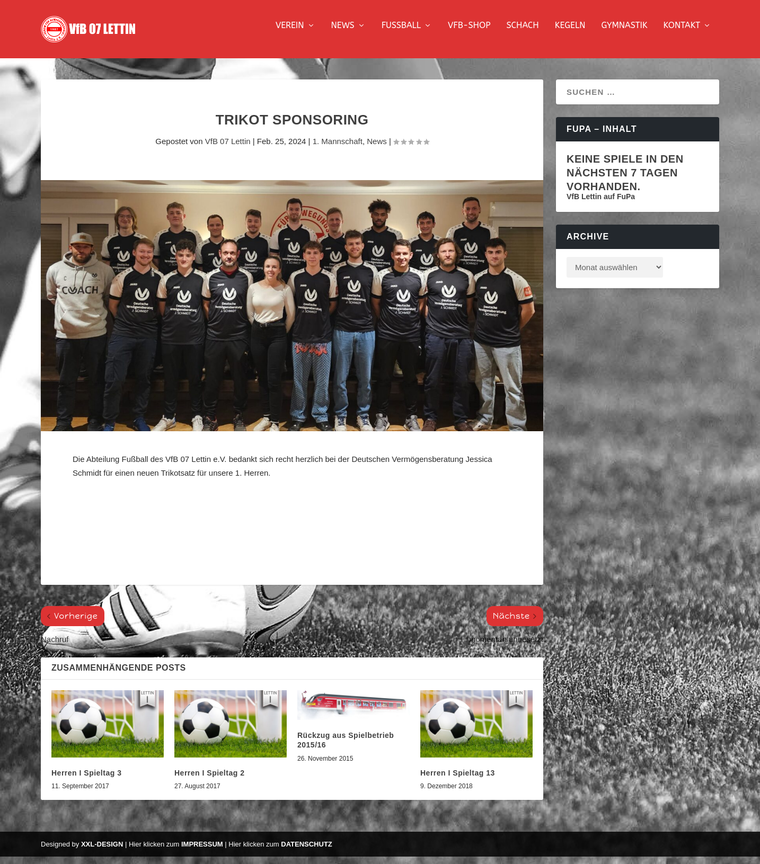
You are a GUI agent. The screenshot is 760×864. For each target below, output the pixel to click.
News (343, 33)
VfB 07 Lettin (228, 148)
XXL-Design (102, 852)
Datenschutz (306, 852)
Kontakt (682, 33)
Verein (290, 33)
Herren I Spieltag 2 (209, 780)
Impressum (202, 852)
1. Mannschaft (338, 148)
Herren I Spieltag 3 (86, 780)
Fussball (401, 33)
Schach (522, 33)
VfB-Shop (469, 33)
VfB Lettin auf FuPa (601, 204)
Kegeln (570, 33)
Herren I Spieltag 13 (457, 780)
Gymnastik (624, 33)
